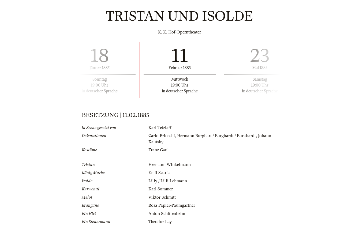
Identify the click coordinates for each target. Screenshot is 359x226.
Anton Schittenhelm (166, 213)
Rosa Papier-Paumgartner (171, 205)
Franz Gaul (158, 150)
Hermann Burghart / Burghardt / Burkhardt (216, 135)
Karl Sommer (160, 189)
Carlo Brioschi (161, 135)
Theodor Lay (160, 221)
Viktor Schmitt (162, 197)
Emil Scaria (159, 172)
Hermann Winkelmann (169, 164)
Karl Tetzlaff (159, 127)
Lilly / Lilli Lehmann (167, 181)
